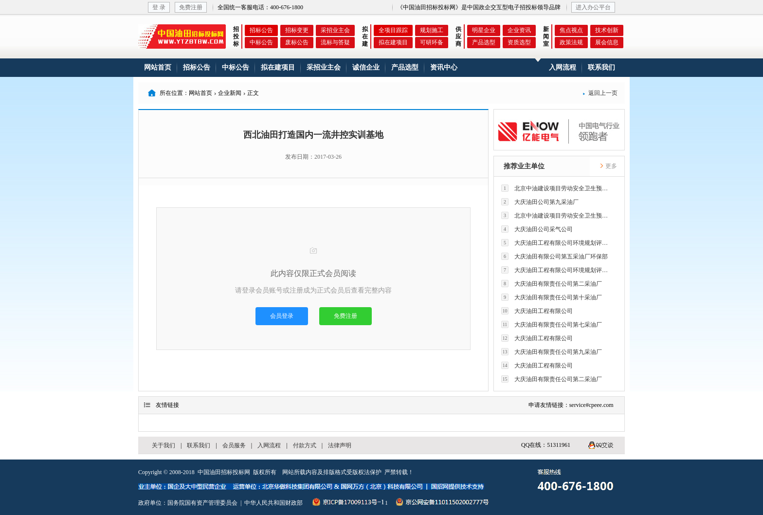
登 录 (158, 7)
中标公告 (261, 42)
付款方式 (304, 445)
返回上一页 (600, 93)
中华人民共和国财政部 (273, 502)
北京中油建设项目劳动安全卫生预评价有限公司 (557, 188)
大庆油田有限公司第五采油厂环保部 (554, 256)
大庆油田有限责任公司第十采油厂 (551, 297)
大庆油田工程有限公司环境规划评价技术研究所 (557, 242)
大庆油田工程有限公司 (537, 310)
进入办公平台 (593, 7)
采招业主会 (335, 30)
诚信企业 (366, 67)
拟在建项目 (393, 42)
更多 (608, 166)
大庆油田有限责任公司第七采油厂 (551, 324)
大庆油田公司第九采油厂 (540, 201)
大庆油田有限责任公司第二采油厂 (551, 283)
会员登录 (281, 316)
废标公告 (297, 42)
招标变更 (297, 30)
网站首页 (157, 67)
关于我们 (163, 445)
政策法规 (571, 42)
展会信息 (606, 42)
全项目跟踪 (393, 30)
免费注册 (190, 7)
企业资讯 (519, 30)
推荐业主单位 (524, 166)
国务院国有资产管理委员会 (202, 502)
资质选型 (519, 42)
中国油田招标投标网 (224, 472)
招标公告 (261, 30)
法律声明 (339, 445)
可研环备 (431, 42)
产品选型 (483, 42)
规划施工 (431, 30)
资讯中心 (443, 67)
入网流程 (562, 67)
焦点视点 (571, 30)
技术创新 (606, 30)
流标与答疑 (335, 42)
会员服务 (234, 445)
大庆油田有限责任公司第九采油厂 (551, 351)
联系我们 (601, 67)
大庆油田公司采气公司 (537, 229)
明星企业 (483, 30)
